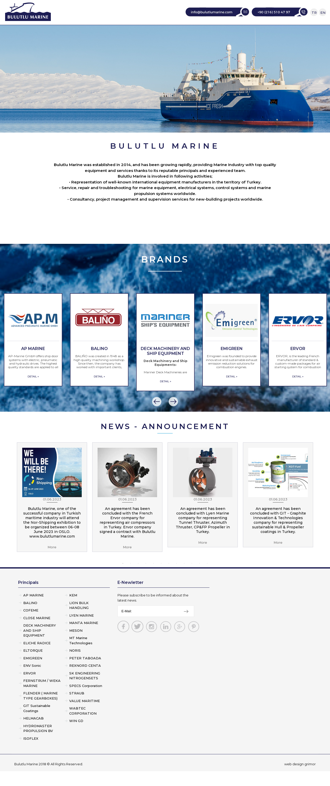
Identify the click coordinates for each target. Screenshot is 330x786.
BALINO (30, 618)
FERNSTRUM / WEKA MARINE (42, 698)
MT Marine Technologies (80, 655)
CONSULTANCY (222, 32)
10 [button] (191, 578)
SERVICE (183, 32)
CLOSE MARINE (36, 633)
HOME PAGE (68, 32)
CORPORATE (109, 32)
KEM (73, 610)
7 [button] (168, 578)
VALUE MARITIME (84, 716)
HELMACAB (33, 733)
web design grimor (300, 779)
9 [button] (184, 578)
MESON (75, 645)
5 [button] (153, 578)
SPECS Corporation (85, 700)
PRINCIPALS (149, 32)
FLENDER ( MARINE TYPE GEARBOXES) (40, 710)
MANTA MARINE (83, 638)
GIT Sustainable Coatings (36, 723)
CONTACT (262, 32)
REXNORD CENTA (85, 680)
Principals (28, 597)
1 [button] (122, 578)
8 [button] (176, 578)
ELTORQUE (33, 665)
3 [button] (138, 578)
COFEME (30, 625)
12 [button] (207, 578)
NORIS (75, 665)
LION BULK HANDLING (79, 620)
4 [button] (145, 578)
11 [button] (199, 578)
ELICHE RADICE (37, 658)
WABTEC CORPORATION (83, 725)
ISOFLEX (30, 753)
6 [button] (161, 578)
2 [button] (130, 578)
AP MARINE (33, 610)
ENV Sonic (32, 680)
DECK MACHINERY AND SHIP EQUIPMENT (39, 645)
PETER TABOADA (85, 673)
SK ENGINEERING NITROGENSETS (84, 690)
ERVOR (29, 688)
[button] (157, 417)
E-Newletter (130, 597)
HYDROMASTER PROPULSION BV (38, 743)
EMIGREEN (32, 673)
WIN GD (76, 736)
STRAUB (76, 708)
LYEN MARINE (81, 630)
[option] (33, 354)
